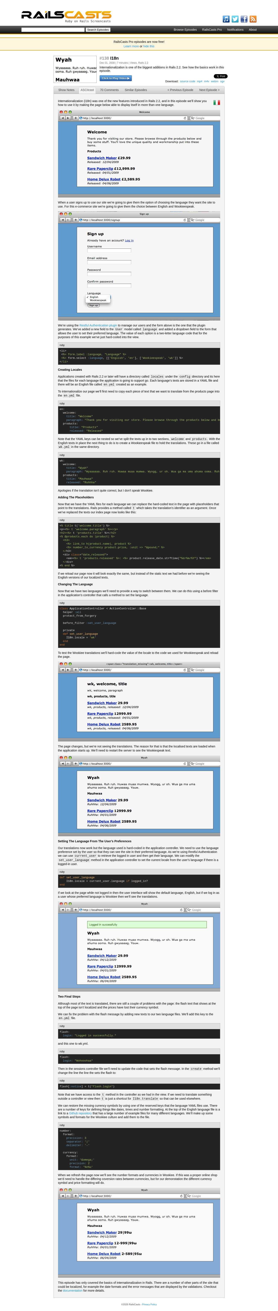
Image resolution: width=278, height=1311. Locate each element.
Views (133, 62)
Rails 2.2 (143, 62)
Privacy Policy (149, 1304)
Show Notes (66, 90)
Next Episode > (209, 90)
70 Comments (109, 90)
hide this (148, 46)
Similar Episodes (136, 90)
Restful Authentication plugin (98, 325)
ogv (222, 81)
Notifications (235, 29)
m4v (206, 81)
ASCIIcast (87, 90)
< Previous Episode (180, 90)
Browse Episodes (185, 29)
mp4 (199, 81)
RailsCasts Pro (212, 29)
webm (214, 81)
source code (187, 81)
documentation (73, 1290)
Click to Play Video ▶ (116, 78)
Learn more (131, 46)
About (253, 29)
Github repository (80, 1113)
